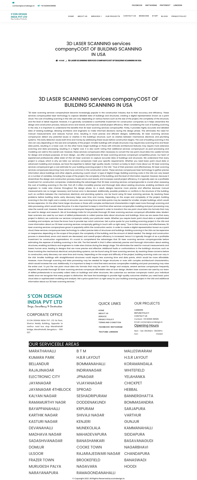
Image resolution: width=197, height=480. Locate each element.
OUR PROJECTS (113, 16)
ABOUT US (103, 313)
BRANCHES (144, 16)
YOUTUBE (103, 332)
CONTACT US (129, 16)
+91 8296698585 (48, 5)
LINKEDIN (178, 5)
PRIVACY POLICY (106, 319)
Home (71, 16)
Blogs (164, 16)
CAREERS (138, 310)
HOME (101, 310)
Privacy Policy (178, 16)
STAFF (155, 16)
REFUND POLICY (141, 313)
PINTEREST (165, 5)
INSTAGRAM (151, 5)
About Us (82, 16)
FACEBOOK (137, 5)
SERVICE (102, 316)
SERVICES (95, 16)
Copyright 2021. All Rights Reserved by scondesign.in (99, 478)
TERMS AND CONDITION (109, 322)
